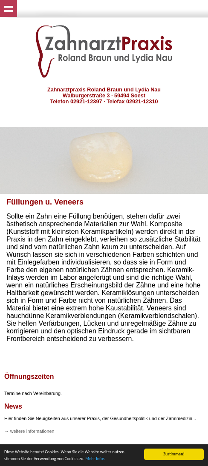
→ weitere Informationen (29, 431)
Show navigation (8, 8)
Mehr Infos (94, 459)
